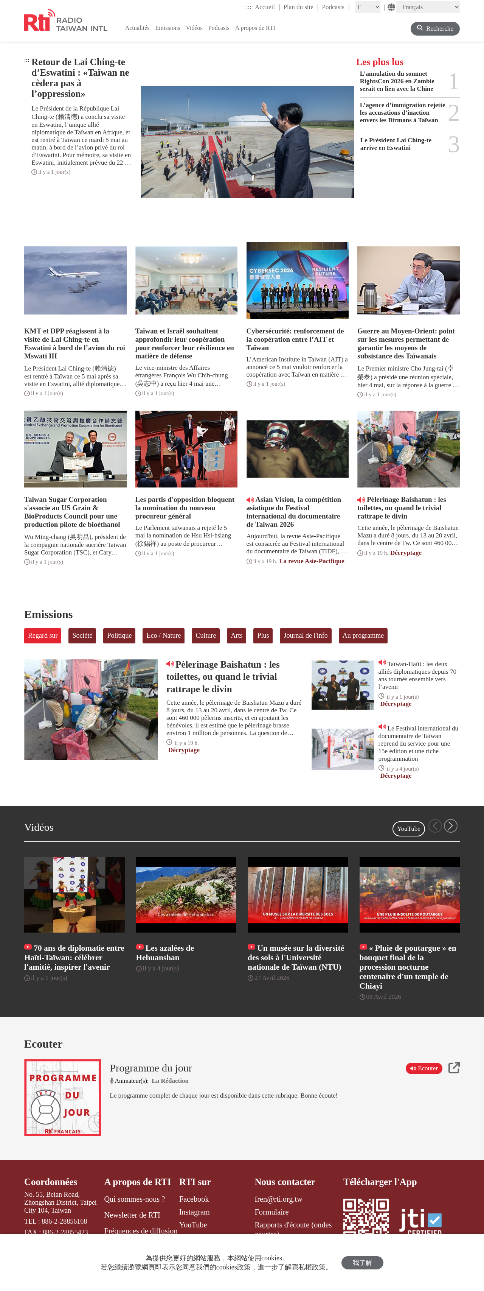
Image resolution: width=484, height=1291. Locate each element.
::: (248, 7)
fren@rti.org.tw (278, 1199)
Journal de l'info (305, 635)
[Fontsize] (367, 7)
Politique (119, 635)
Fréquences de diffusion (140, 1231)
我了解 (362, 1262)
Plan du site (301, 7)
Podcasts (335, 7)
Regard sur (42, 635)
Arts (236, 635)
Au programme (363, 635)
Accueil (267, 7)
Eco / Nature (163, 635)
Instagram (194, 1212)
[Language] (428, 7)
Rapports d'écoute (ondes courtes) (293, 1229)
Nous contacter (285, 1182)
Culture (205, 635)
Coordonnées (50, 1182)
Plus (263, 635)
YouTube (408, 828)
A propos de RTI (137, 1182)
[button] (451, 826)
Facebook (194, 1199)
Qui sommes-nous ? (134, 1199)
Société (82, 635)
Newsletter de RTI (132, 1215)
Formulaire (272, 1212)
